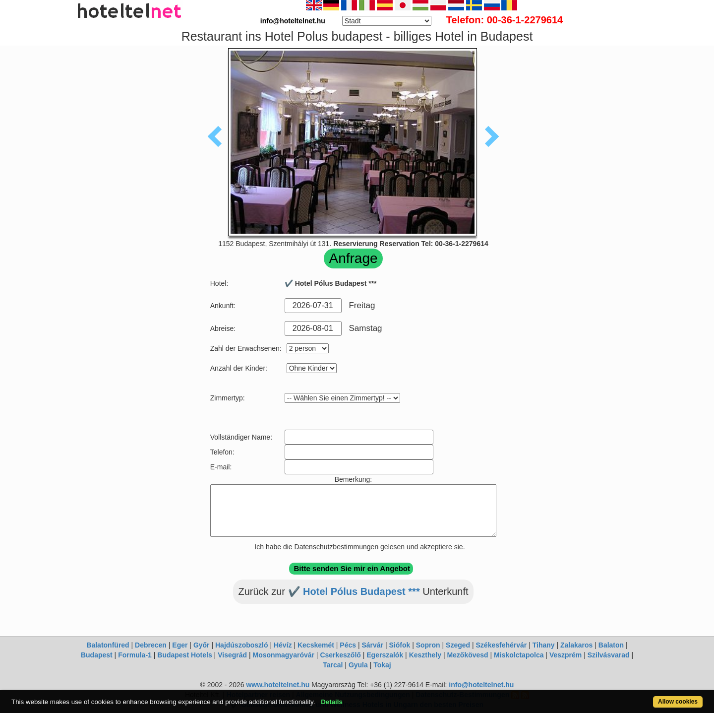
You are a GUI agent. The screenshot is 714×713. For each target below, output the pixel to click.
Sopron (428, 645)
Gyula (358, 665)
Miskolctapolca (518, 655)
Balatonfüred (107, 645)
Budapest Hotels (184, 655)
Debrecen (151, 645)
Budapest (97, 655)
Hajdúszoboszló (241, 645)
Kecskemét (316, 645)
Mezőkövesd (467, 655)
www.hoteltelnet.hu (277, 685)
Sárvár (372, 645)
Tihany (544, 645)
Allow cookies (678, 701)
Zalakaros (576, 645)
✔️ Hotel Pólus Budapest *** (354, 591)
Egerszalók (384, 655)
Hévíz (283, 645)
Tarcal (333, 665)
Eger (179, 645)
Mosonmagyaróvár (283, 655)
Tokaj (382, 665)
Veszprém (565, 655)
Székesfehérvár (501, 645)
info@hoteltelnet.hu (481, 685)
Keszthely (425, 655)
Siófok (399, 645)
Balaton (611, 645)
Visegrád (232, 655)
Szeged (458, 645)
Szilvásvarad (609, 655)
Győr (201, 645)
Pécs (348, 645)
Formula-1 (135, 655)
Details (332, 702)
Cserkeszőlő (340, 655)
